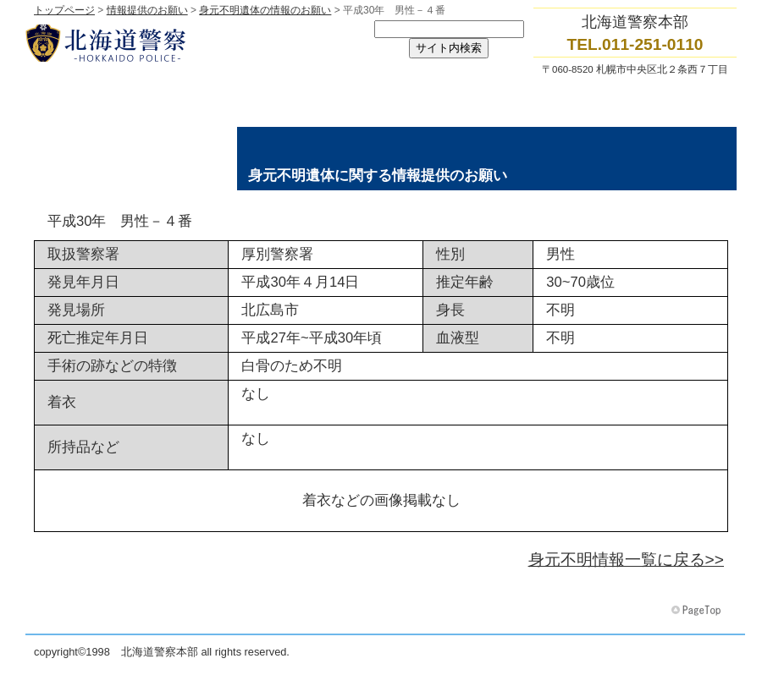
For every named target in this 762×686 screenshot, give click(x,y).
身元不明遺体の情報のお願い (265, 10)
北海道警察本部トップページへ (194, 43)
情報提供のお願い (147, 10)
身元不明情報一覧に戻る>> (626, 559)
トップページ (64, 10)
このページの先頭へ (697, 611)
